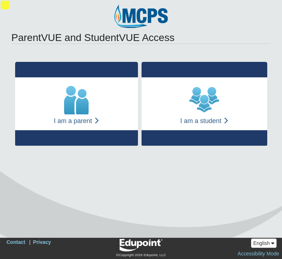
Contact (15, 242)
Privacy (42, 242)
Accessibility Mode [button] (258, 253)
